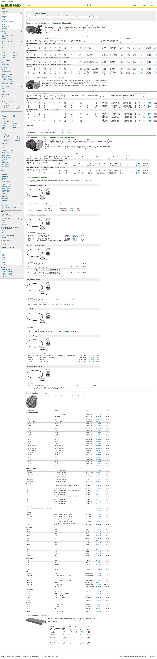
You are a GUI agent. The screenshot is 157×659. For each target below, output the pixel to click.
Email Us (144, 2)
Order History (148, 5)
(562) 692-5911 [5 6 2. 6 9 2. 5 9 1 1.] (135, 2)
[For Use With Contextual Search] (11, 14)
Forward (95, 17)
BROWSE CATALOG (7, 1)
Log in (152, 2)
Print (90, 17)
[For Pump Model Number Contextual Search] (11, 250)
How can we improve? (82, 17)
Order (136, 5)
